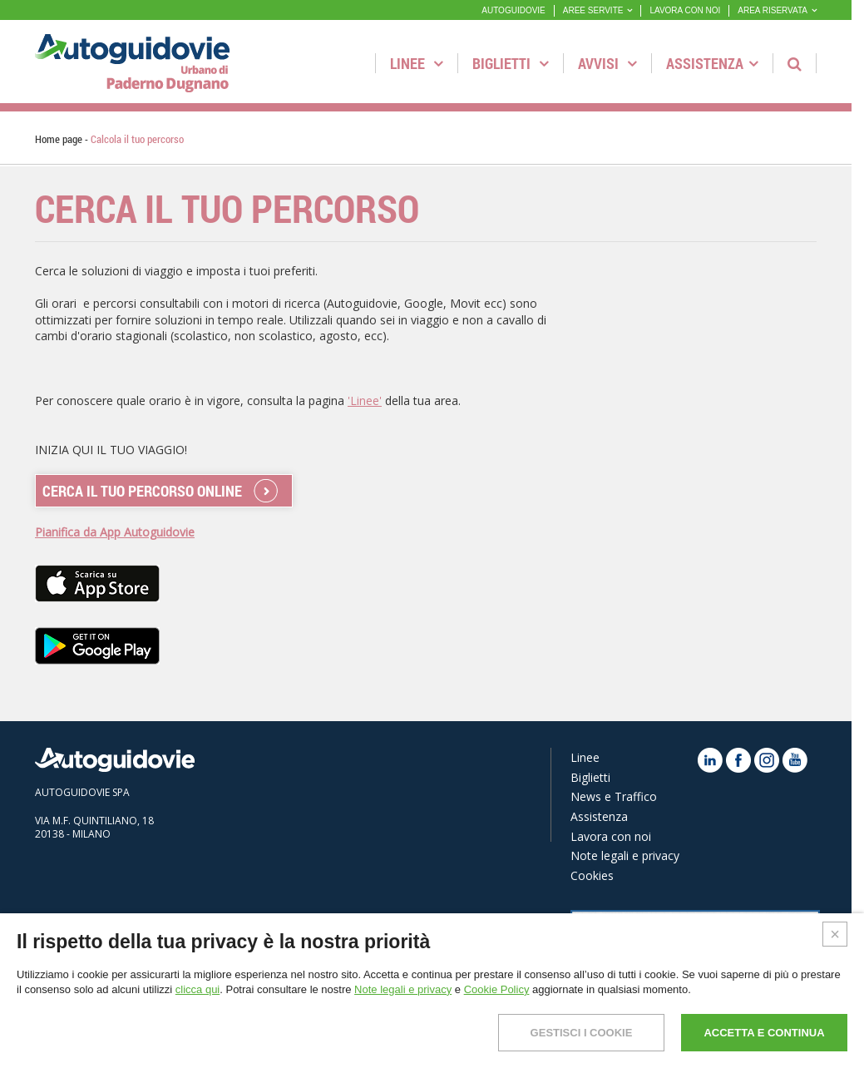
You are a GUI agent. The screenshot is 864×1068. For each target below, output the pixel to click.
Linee (416, 63)
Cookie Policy (497, 989)
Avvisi (607, 63)
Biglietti (510, 63)
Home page (58, 138)
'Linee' (365, 400)
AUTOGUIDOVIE (513, 10)
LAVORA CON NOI (684, 10)
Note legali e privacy (624, 855)
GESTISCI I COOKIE (582, 1032)
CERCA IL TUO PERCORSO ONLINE (142, 491)
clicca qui (197, 989)
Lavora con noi (610, 836)
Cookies (592, 875)
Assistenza (712, 63)
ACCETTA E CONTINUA (764, 1032)
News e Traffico (613, 796)
